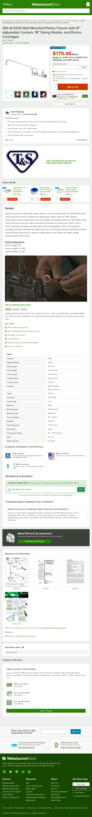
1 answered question (22, 43)
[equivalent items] (23, 647)
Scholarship (55, 794)
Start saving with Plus (26, 747)
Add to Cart (12, 199)
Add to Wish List (70, 104)
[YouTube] (10, 772)
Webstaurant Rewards (10, 786)
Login (56, 57)
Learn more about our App (71, 747)
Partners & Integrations (10, 797)
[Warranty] (75, 573)
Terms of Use (56, 495)
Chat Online (78, 793)
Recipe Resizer (8, 794)
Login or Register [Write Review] (46, 711)
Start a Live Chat (58, 74)
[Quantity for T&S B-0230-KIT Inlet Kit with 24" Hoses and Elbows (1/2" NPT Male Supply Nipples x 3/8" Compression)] (58, 199)
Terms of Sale (7, 808)
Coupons (29, 792)
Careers (54, 789)
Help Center (81, 784)
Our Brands (55, 786)
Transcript (16, 309)
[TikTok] (23, 772)
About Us (54, 783)
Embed (24, 309)
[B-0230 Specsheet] (16, 573)
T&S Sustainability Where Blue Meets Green (24, 331)
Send (84, 67)
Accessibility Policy (45, 808)
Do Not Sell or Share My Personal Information (71, 808)
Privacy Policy (68, 495)
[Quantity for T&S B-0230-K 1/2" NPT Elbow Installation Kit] (5, 199)
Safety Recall (30, 800)
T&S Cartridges (13, 339)
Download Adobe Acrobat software (54, 628)
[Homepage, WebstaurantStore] (46, 4)
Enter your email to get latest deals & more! (23, 731)
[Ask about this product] (46, 489)
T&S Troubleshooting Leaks (18, 305)
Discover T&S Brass (15, 346)
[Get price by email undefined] (66, 67)
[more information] (35, 114)
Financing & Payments (59, 792)
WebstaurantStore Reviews (36, 797)
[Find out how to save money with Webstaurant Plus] (5, 188)
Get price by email (59, 64)
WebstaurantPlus (8, 783)
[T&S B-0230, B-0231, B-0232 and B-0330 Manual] (46, 573)
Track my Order (81, 789)
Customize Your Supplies (11, 792)
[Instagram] (4, 772)
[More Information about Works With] (14, 182)
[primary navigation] (7, 4)
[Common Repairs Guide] (16, 608)
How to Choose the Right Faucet (29, 636)
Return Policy (56, 800)
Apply (85, 96)
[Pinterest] (29, 772)
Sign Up (75, 732)
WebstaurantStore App (10, 789)
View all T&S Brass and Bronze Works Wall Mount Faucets (61, 162)
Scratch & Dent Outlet (34, 786)
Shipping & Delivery (81, 796)
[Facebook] (17, 772)
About (8, 309)
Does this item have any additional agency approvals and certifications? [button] (38, 509)
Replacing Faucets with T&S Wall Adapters (23, 343)
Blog (27, 783)
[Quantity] (55, 87)
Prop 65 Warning (35, 447)
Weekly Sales (31, 789)
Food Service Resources (35, 794)
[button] (9, 94)
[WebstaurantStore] (32, 758)
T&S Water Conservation (17, 335)
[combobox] (46, 10)
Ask (81, 489)
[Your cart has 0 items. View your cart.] (86, 4)
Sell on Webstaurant (58, 797)
